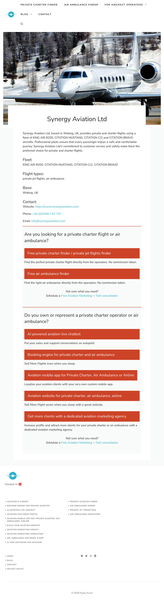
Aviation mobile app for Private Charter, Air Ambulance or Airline (81, 375)
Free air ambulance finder (48, 273)
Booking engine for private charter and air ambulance (71, 354)
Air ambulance (78, 514)
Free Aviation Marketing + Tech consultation (89, 296)
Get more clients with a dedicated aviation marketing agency (77, 416)
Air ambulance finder (81, 4)
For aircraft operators (127, 5)
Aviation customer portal (22, 514)
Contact (45, 14)
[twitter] (86, 556)
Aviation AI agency (18, 501)
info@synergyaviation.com (48, 221)
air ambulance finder (82, 506)
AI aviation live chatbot (21, 510)
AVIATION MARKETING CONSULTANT (25, 534)
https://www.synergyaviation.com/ (57, 206)
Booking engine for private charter (28, 506)
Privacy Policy (15, 569)
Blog (28, 14)
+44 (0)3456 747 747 (46, 214)
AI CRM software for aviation (24, 542)
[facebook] (82, 556)
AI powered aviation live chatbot (54, 334)
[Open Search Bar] (21, 24)
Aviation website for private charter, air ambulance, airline (75, 395)
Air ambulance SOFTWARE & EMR (25, 538)
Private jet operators (83, 510)
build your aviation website (23, 525)
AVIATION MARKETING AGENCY (23, 529)
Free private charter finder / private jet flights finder (69, 253)
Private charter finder (39, 4)
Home (10, 556)
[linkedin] (95, 556)
